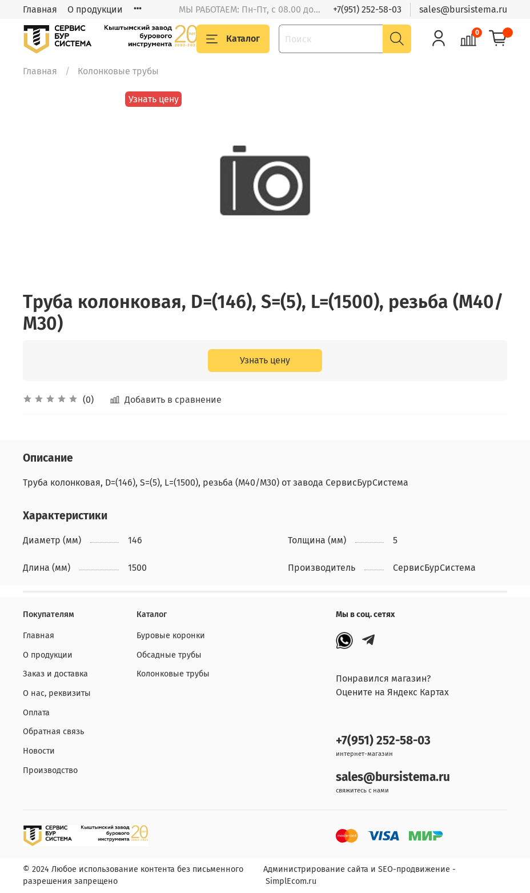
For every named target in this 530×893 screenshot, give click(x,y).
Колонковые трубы (118, 71)
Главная (40, 9)
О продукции (95, 9)
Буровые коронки (170, 635)
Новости (39, 751)
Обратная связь (53, 731)
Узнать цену (265, 360)
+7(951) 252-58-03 (367, 9)
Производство (50, 770)
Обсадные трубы (169, 655)
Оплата (36, 713)
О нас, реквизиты (57, 693)
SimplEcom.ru (291, 881)
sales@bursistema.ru (463, 9)
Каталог (233, 39)
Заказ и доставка (55, 674)
